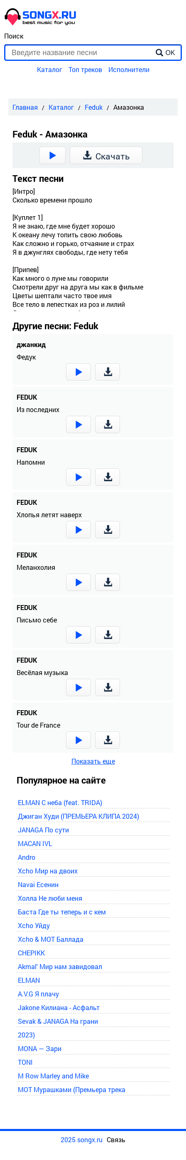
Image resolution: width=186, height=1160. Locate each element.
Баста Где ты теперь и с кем (62, 911)
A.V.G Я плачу (38, 993)
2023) (26, 1034)
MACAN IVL (35, 843)
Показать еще (93, 761)
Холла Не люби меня (50, 898)
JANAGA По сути (43, 829)
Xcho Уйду (34, 925)
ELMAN (29, 980)
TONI (25, 1062)
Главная (25, 107)
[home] (40, 23)
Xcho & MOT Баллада (50, 939)
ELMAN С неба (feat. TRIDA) (60, 802)
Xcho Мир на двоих (48, 870)
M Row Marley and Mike (53, 1075)
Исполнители (128, 69)
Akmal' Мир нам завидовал (60, 966)
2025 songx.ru (82, 1139)
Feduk (94, 107)
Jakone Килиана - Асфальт (59, 1007)
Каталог (49, 69)
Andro (26, 857)
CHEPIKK (31, 952)
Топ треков (85, 69)
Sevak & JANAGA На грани (58, 1021)
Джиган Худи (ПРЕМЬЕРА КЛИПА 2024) (78, 816)
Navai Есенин (38, 884)
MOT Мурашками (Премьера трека (71, 1089)
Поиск (13, 35)
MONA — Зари (39, 1048)
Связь (116, 1139)
